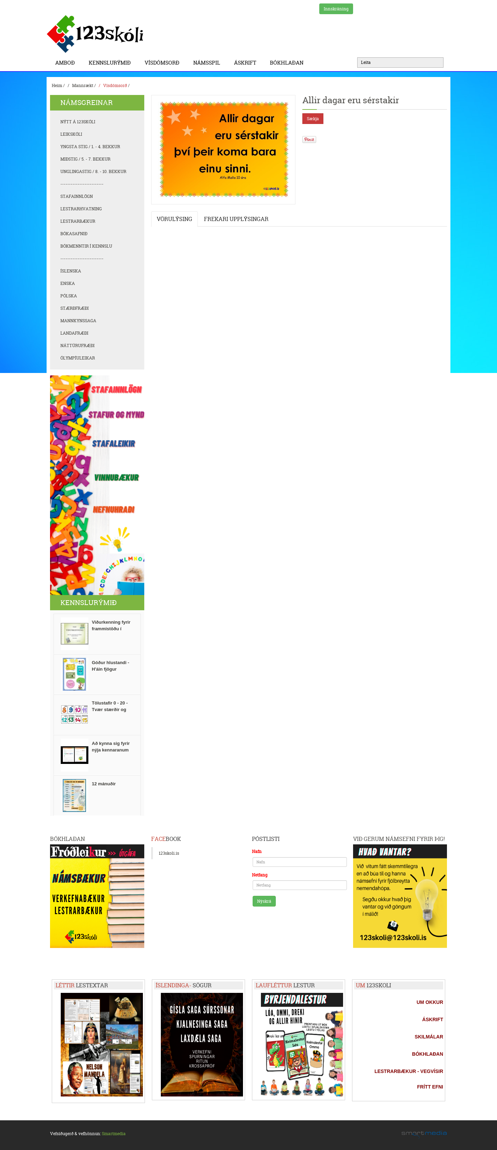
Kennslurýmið (111, 62)
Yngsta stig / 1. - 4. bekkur (90, 147)
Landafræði (74, 333)
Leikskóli (71, 134)
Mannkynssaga (78, 321)
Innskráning (336, 9)
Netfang (259, 875)
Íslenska (70, 271)
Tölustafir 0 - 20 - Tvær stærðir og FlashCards (110, 709)
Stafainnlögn (76, 196)
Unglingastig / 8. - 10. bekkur (93, 171)
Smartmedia (114, 1134)
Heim (57, 85)
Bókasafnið (73, 234)
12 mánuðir (104, 783)
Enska (67, 283)
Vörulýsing (174, 219)
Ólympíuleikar (77, 358)
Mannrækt (82, 85)
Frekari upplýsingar (236, 219)
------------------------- (82, 184)
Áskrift (247, 62)
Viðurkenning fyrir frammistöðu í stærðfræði (111, 629)
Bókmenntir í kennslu (86, 246)
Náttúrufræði (77, 345)
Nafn (257, 851)
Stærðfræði (74, 308)
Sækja (313, 119)
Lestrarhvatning (81, 209)
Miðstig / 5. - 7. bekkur (85, 159)
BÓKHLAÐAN (286, 62)
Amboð (66, 62)
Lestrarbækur (77, 221)
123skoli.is (169, 853)
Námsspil (208, 62)
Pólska (68, 296)
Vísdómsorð (164, 62)
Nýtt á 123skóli (77, 122)
